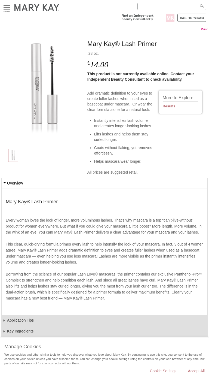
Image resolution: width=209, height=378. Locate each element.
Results (169, 106)
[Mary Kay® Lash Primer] (44, 88)
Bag (192, 18)
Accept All (196, 371)
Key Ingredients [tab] (20, 331)
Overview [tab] (15, 183)
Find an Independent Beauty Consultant (137, 17)
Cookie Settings (163, 371)
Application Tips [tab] (20, 320)
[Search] (171, 6)
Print (204, 29)
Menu (7, 7)
